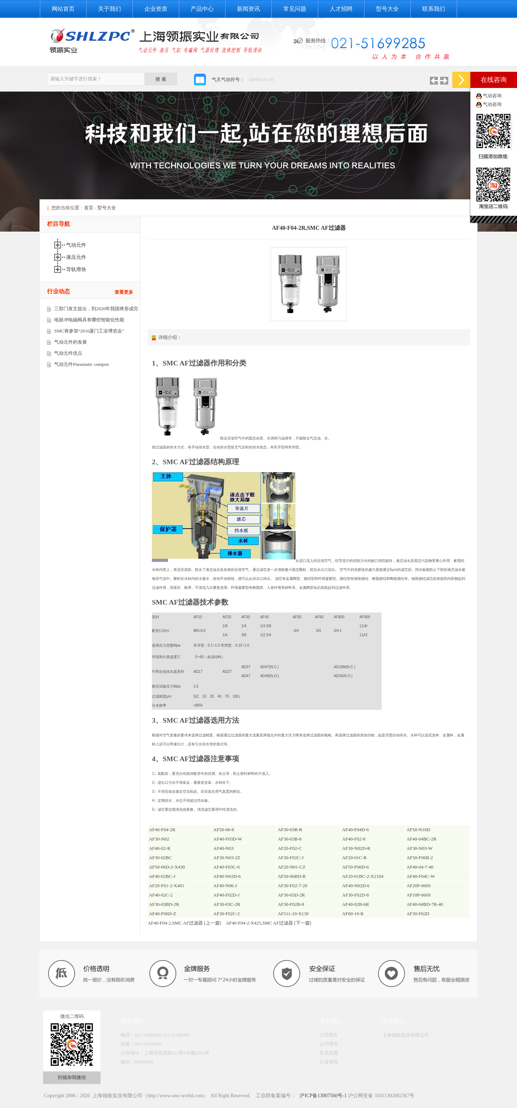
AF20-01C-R (354, 857)
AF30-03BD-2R (164, 904)
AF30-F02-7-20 (292, 885)
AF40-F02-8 (353, 839)
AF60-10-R (353, 913)
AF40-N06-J (225, 885)
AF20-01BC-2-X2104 (362, 876)
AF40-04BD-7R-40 (424, 904)
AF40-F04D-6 (355, 829)
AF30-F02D (417, 913)
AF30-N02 (159, 839)
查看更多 (124, 292)
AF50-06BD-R (292, 876)
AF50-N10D (418, 829)
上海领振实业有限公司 (405, 1035)
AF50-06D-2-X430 (167, 867)
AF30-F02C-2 (226, 913)
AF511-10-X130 (293, 913)
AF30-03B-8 (289, 839)
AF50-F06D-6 (355, 867)
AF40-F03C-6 (226, 867)
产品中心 (202, 9)
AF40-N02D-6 (356, 885)
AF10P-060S (418, 895)
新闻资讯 (248, 9)
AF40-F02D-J (226, 895)
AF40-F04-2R (162, 829)
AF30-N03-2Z (226, 857)
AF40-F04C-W (420, 876)
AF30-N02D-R (356, 848)
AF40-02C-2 (161, 895)
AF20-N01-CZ (291, 867)
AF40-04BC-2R (421, 839)
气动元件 (77, 245)
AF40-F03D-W (227, 839)
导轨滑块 (77, 269)
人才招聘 (341, 9)
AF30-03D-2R (291, 895)
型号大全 (387, 9)
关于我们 (109, 9)
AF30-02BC (160, 857)
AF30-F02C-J (290, 857)
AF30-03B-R (290, 829)
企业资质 (155, 9)
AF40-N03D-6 (227, 876)
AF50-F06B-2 (419, 857)
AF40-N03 (223, 848)
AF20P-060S (418, 885)
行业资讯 (329, 1062)
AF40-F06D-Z (162, 913)
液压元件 (77, 257)
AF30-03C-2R (226, 904)
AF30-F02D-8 (355, 895)
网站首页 (63, 9)
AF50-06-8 (223, 829)
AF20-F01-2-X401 (166, 885)
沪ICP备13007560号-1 (322, 1095)
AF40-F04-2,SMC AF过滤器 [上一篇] (184, 923)
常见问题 (294, 9)
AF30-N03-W (419, 848)
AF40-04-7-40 (419, 867)
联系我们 (433, 9)
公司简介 (329, 1035)
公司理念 (329, 1044)
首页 (88, 207)
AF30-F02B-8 (291, 904)
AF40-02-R (160, 848)
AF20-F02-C (290, 848)
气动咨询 (492, 95)
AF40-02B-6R (355, 904)
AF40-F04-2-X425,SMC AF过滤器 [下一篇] (268, 923)
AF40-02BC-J (162, 876)
